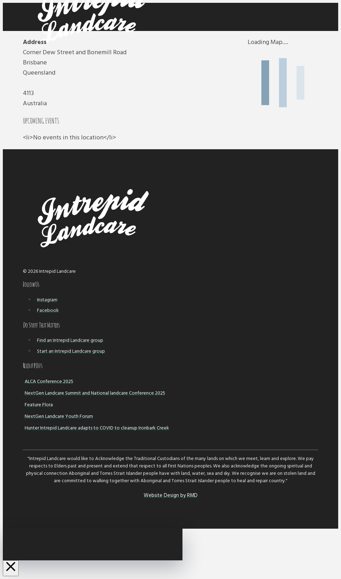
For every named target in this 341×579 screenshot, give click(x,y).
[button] (313, 17)
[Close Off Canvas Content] (11, 568)
